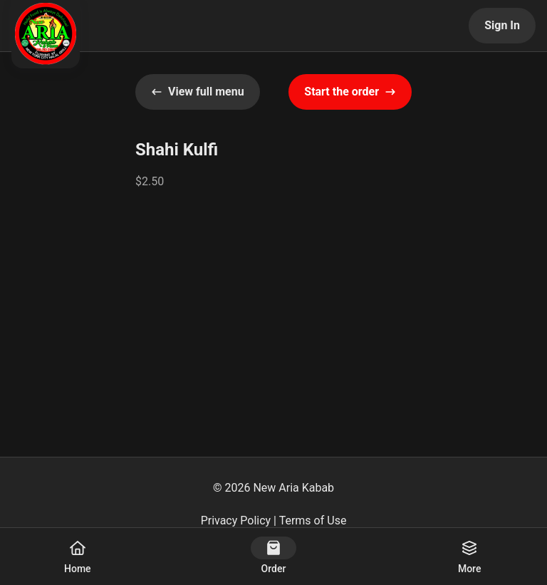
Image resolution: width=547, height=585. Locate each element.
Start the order (350, 91)
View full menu (197, 91)
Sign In (502, 25)
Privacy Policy (236, 520)
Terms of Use (313, 520)
